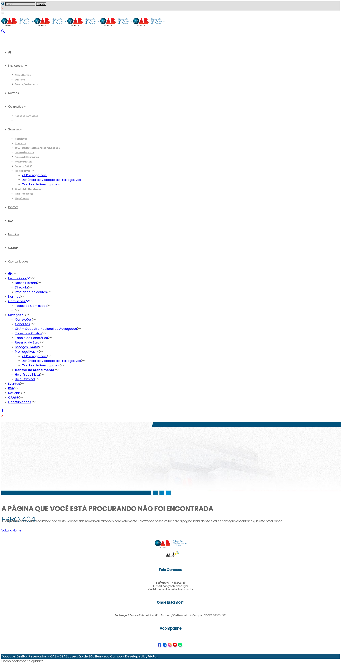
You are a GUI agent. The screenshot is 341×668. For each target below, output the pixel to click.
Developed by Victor (141, 656)
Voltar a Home (11, 530)
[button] (22, 661)
